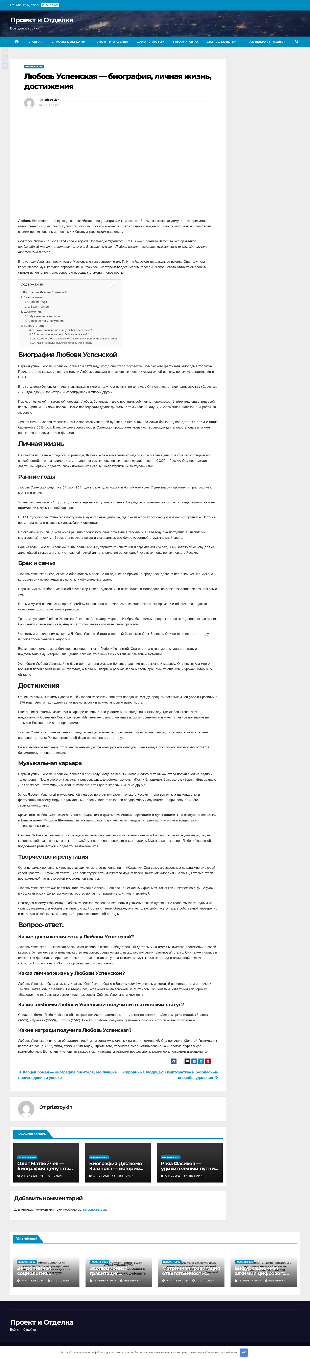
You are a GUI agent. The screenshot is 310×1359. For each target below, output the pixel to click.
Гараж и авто (185, 42)
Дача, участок (151, 42)
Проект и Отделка (41, 20)
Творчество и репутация (47, 321)
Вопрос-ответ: (34, 326)
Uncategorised (34, 66)
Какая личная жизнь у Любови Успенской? (63, 334)
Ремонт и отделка (111, 42)
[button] (296, 42)
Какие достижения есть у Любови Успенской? (64, 330)
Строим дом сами (68, 42)
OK (244, 1352)
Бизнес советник (223, 42)
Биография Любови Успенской (45, 292)
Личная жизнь (34, 297)
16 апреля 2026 (33, 1280)
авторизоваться (94, 1209)
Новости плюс (26, 1262)
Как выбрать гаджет (266, 42)
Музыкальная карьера (45, 316)
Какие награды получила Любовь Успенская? (64, 342)
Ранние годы (38, 302)
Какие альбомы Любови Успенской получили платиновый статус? (77, 338)
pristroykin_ (52, 100)
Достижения (32, 311)
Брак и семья (39, 306)
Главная (35, 42)
